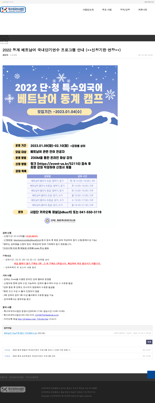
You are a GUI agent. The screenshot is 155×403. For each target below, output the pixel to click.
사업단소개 (88, 9)
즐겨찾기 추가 (7, 2)
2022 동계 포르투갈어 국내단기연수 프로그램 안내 (34, 356)
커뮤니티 (142, 9)
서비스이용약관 (32, 377)
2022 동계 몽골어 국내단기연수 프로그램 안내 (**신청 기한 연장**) (41, 350)
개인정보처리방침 (16, 377)
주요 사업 (107, 9)
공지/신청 (125, 9)
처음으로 (3, 377)
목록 (149, 342)
